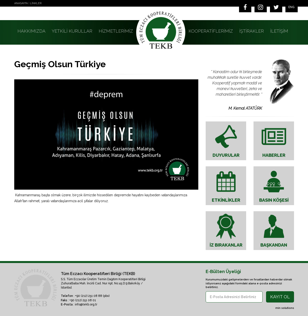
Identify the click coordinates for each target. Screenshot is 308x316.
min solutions (284, 308)
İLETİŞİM (279, 31)
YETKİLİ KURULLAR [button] (72, 31)
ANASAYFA (21, 3)
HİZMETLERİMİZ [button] (116, 31)
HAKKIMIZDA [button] (31, 31)
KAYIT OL (280, 296)
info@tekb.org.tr (86, 304)
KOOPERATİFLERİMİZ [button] (210, 31)
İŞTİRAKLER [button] (251, 31)
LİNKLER (36, 3)
